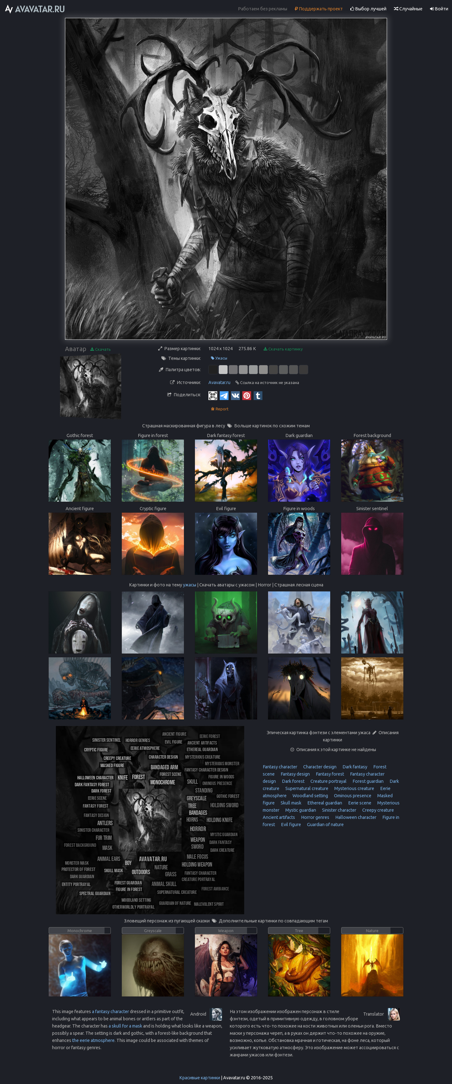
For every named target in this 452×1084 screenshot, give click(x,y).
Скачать (100, 349)
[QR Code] (212, 395)
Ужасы (219, 358)
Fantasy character (280, 766)
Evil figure (290, 824)
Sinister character (338, 810)
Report (220, 409)
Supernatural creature (306, 788)
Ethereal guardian (324, 802)
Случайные (408, 8)
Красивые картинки (199, 1077)
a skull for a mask (125, 1025)
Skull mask (290, 802)
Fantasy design (295, 774)
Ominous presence (352, 795)
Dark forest (292, 781)
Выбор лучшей (368, 8)
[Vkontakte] (235, 395)
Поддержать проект (319, 8)
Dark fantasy (354, 766)
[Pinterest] (246, 395)
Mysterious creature (353, 788)
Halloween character (355, 817)
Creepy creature (377, 810)
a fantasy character (110, 1011)
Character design (319, 766)
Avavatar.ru (219, 382)
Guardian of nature (325, 824)
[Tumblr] (258, 395)
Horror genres (314, 817)
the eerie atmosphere (93, 1040)
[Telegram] (224, 395)
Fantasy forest (329, 774)
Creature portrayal (328, 781)
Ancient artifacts (279, 817)
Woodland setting (310, 795)
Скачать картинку (283, 349)
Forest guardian (368, 781)
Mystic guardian (300, 810)
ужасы (189, 584)
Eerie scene (359, 802)
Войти (439, 8)
